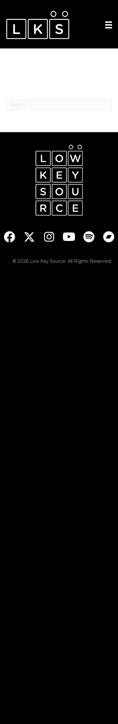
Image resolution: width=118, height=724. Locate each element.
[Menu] (108, 25)
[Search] (59, 104)
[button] (9, 236)
